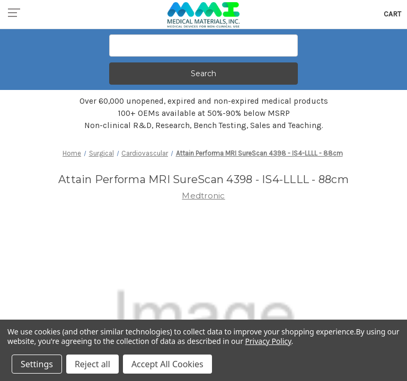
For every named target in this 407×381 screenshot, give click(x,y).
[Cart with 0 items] (392, 14)
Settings (37, 364)
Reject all (92, 364)
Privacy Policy (268, 341)
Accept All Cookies (167, 364)
